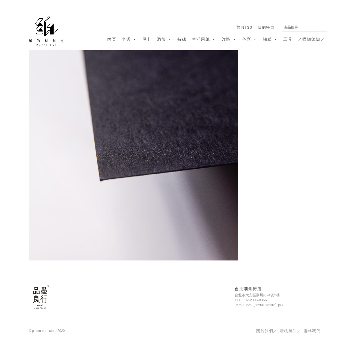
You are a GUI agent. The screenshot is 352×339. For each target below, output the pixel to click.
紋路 (229, 39)
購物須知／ (290, 331)
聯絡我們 (312, 331)
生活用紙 (204, 39)
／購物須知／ (311, 39)
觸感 (270, 39)
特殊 (181, 39)
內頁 (111, 39)
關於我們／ (266, 331)
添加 (164, 39)
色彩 (249, 39)
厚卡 (146, 39)
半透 (129, 39)
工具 (287, 39)
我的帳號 (266, 27)
